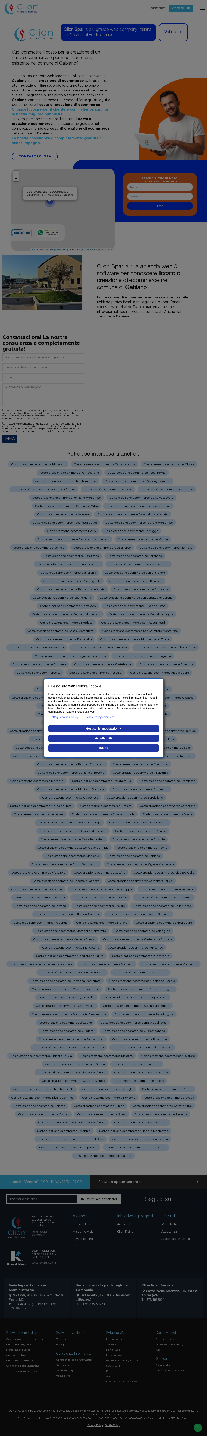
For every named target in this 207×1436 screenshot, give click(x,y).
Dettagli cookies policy (64, 717)
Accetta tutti (103, 738)
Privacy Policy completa (98, 717)
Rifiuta (103, 748)
